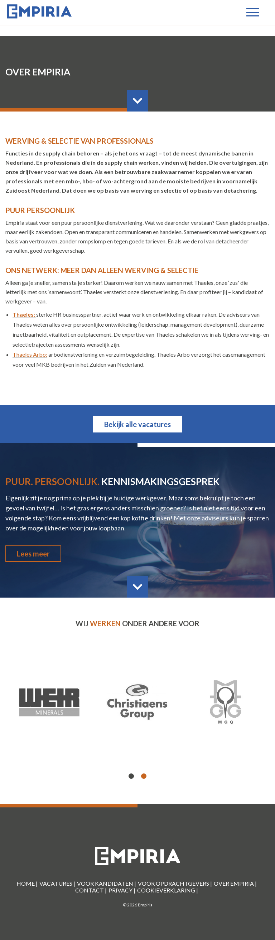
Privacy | (121, 890)
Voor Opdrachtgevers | (175, 883)
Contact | (91, 890)
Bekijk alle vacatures (137, 424)
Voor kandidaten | (106, 883)
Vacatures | (57, 883)
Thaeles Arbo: (30, 354)
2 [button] (144, 776)
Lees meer (33, 553)
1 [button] (131, 776)
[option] (137, 702)
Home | (27, 883)
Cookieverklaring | (167, 890)
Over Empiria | (235, 883)
